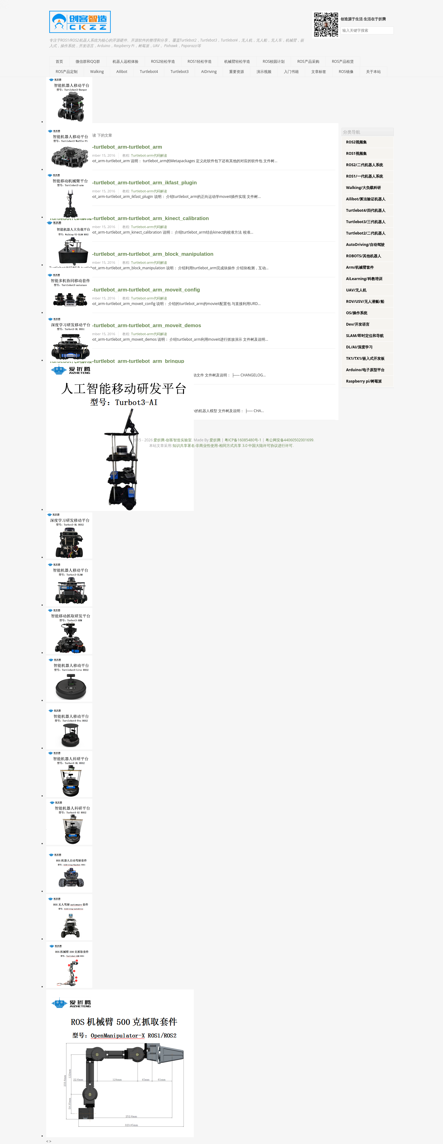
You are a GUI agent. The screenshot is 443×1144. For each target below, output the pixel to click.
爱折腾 (215, 440)
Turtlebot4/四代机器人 (365, 210)
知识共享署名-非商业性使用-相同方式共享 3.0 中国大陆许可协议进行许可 (233, 445)
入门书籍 (291, 71)
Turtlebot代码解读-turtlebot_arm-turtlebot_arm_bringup (116, 361)
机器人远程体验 (125, 61)
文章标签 (318, 71)
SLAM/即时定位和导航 (365, 335)
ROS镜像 (346, 71)
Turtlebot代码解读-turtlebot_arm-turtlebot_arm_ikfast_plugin (123, 183)
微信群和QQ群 (88, 61)
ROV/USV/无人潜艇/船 (365, 301)
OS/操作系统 (356, 312)
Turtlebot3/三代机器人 (365, 221)
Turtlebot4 (149, 71)
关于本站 (373, 71)
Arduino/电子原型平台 (365, 369)
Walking (97, 71)
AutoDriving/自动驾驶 (365, 244)
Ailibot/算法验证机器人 (365, 199)
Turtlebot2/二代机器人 (365, 233)
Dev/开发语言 (357, 324)
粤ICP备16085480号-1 (243, 440)
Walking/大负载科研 (363, 187)
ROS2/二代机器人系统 (364, 164)
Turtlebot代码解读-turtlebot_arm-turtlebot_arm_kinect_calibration (129, 218)
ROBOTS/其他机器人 (363, 256)
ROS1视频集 (356, 153)
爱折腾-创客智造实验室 (173, 440)
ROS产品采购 (308, 61)
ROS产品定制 (67, 71)
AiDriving (209, 71)
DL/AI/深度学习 (359, 347)
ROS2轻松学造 (163, 61)
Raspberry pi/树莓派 (364, 381)
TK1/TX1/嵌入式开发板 (365, 358)
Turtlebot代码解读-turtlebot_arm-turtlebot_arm (105, 147)
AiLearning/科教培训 (364, 278)
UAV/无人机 (356, 290)
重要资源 (236, 71)
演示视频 (264, 71)
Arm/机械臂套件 (360, 267)
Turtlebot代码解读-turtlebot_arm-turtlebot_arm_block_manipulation (131, 254)
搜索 (389, 30)
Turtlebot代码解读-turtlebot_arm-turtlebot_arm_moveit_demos (125, 325)
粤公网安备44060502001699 (289, 440)
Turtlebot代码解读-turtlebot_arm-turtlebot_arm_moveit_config (124, 290)
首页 (59, 61)
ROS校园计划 (274, 61)
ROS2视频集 (356, 142)
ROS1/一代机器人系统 (364, 176)
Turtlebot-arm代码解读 (149, 155)
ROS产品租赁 (343, 61)
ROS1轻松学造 (200, 61)
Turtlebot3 (179, 71)
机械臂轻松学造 (237, 61)
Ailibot (121, 71)
